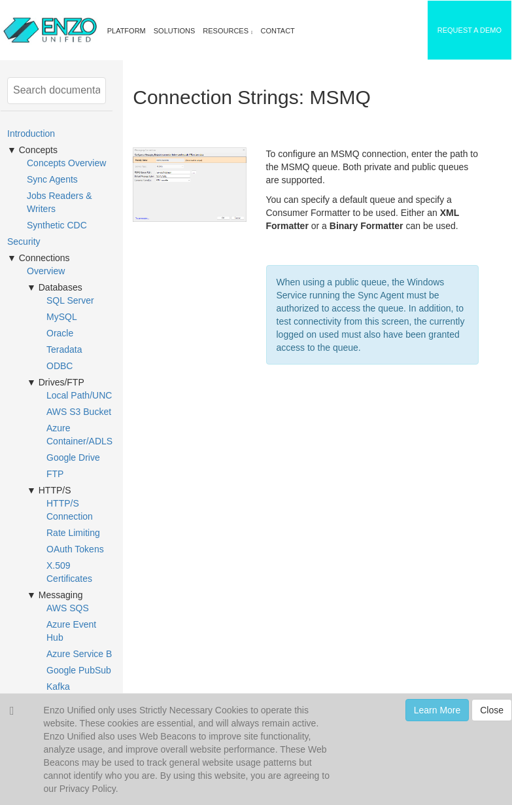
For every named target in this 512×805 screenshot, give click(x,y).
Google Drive (73, 457)
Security (24, 241)
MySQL (61, 317)
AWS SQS (67, 608)
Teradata (64, 349)
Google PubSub (78, 670)
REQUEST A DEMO (469, 30)
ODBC (59, 366)
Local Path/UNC (79, 395)
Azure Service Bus (84, 654)
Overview (46, 271)
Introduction (31, 133)
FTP (54, 474)
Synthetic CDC (57, 225)
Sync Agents (52, 179)
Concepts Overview (66, 163)
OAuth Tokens (75, 549)
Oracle (59, 333)
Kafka (58, 686)
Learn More (437, 710)
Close (491, 710)
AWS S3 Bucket (78, 411)
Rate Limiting (73, 533)
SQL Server (70, 300)
